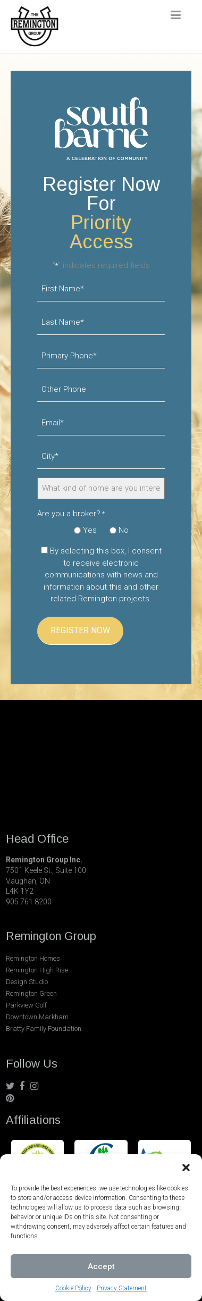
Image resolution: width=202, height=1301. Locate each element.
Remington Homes (33, 958)
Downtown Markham (37, 1017)
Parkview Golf (26, 1005)
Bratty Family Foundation (43, 1029)
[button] (186, 1167)
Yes (90, 530)
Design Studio (27, 982)
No (124, 530)
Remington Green (31, 993)
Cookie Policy (73, 1288)
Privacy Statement (122, 1288)
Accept (101, 1266)
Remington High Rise (37, 970)
